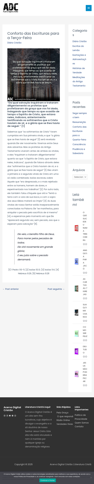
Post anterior (11, 289)
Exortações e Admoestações (79, 59)
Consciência (79, 142)
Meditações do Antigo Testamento (79, 80)
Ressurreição (79, 121)
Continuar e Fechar (48, 480)
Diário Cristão (14, 42)
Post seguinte (56, 289)
